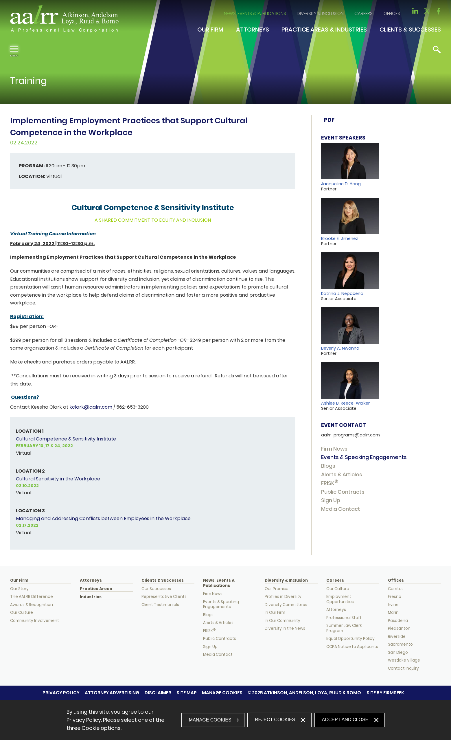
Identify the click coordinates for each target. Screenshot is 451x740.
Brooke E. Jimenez (339, 238)
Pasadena (398, 620)
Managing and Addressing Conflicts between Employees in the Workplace (103, 518)
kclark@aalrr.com (90, 407)
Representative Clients (164, 596)
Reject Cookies (275, 719)
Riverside (397, 636)
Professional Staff (344, 617)
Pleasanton (399, 628)
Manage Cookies (222, 693)
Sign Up (330, 500)
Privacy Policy (61, 693)
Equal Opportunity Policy (350, 638)
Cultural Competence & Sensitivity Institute (66, 439)
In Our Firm (275, 612)
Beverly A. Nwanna (340, 348)
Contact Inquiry (403, 668)
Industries (91, 597)
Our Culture (21, 612)
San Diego (398, 652)
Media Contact (340, 509)
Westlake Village (404, 660)
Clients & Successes (410, 29)
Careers (363, 13)
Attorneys (252, 29)
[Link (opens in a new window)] (415, 13)
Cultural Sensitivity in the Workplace (58, 478)
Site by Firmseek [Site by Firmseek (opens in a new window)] (385, 693)
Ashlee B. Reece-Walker (345, 403)
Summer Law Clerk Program (344, 628)
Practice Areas (96, 589)
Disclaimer (158, 693)
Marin (393, 612)
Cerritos (396, 589)
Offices (392, 13)
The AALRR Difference (31, 596)
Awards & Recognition (31, 604)
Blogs (328, 465)
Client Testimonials (160, 604)
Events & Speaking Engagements (364, 457)
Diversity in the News (285, 628)
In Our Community (282, 620)
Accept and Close (345, 719)
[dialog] (226, 720)
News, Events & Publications (255, 13)
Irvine (393, 604)
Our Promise (276, 589)
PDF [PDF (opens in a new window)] (329, 120)
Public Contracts (343, 491)
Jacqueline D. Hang (341, 184)
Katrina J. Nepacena (342, 293)
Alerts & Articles (341, 474)
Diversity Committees (286, 604)
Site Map (186, 693)
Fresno (394, 596)
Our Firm (210, 29)
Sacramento (400, 644)
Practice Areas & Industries (324, 29)
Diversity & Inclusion (320, 13)
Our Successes (156, 589)
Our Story (19, 589)
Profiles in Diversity (283, 596)
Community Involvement (34, 620)
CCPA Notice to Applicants (352, 646)
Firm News (334, 448)
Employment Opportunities (340, 599)
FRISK (329, 483)
